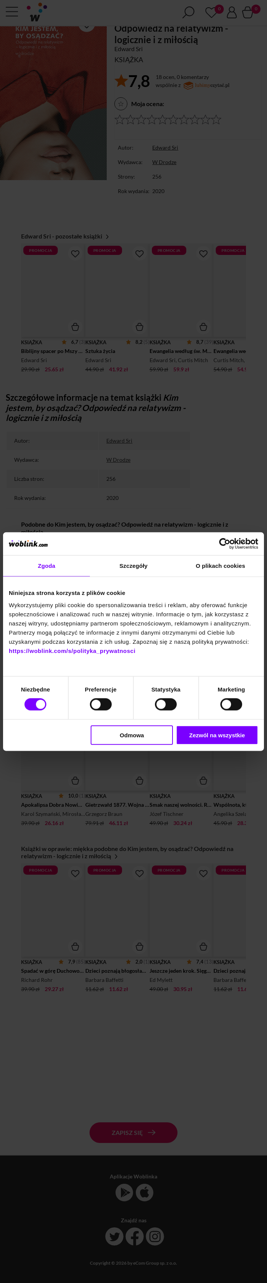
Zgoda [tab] (46, 566)
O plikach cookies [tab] (220, 566)
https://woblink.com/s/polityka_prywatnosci (72, 650)
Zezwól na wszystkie (217, 735)
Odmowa (132, 735)
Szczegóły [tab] (133, 566)
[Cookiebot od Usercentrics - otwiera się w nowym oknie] (224, 544)
